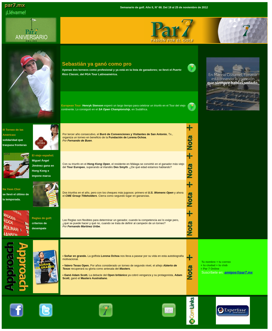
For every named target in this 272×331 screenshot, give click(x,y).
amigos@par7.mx (238, 272)
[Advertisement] (232, 151)
